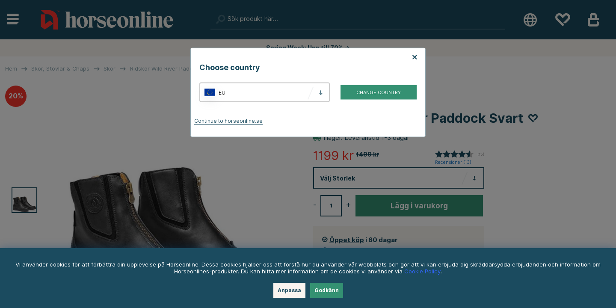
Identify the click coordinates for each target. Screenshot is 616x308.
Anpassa (289, 290)
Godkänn (326, 290)
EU (222, 92)
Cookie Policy (422, 271)
